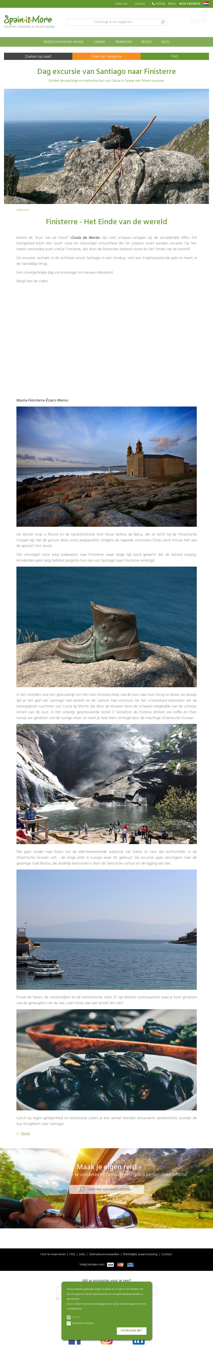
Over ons (121, 3)
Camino (99, 42)
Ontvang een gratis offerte (110, 1189)
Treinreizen (123, 42)
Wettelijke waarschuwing (140, 1254)
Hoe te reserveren (53, 1254)
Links (82, 1254)
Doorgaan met (131, 1331)
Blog (166, 42)
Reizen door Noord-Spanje (63, 42)
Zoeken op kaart (38, 57)
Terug (25, 1133)
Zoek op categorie (107, 57)
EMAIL (172, 3)
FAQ (174, 57)
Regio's (147, 42)
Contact (139, 3)
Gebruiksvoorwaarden (104, 1254)
